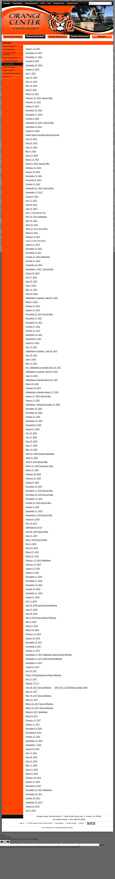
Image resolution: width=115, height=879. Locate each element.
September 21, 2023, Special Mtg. (40, 188)
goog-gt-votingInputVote (73, 847)
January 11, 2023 (33, 244)
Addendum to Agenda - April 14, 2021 (42, 371)
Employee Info (59, 3)
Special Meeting (44, 696)
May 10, (29, 696)
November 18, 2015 (34, 794)
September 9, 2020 (33, 425)
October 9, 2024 (32, 118)
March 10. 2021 (32, 384)
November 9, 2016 (33, 732)
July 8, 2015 (31, 810)
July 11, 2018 (31, 601)
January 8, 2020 (32, 482)
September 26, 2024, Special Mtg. (40, 123)
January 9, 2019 (32, 572)
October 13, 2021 (33, 331)
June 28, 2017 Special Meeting (38, 687)
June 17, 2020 (31, 445)
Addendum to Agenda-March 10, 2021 (42, 380)
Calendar (6, 3)
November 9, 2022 (33, 253)
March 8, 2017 (32, 716)
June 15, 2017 (31, 691)
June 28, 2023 (31, 205)
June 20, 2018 (31, 614)
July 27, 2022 (31, 277)
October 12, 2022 (33, 261)
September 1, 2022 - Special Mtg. (40, 269)
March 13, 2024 (32, 159)
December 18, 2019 (34, 486)
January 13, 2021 (33, 400)
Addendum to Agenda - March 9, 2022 (42, 298)
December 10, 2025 (34, 53)
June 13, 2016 (31, 761)
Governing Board (31, 3)
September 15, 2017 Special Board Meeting (44, 659)
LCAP (43, 3)
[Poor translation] (7, 842)
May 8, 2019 (31, 544)
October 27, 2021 (33, 326)
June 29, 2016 (31, 757)
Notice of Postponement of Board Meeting (43, 675)
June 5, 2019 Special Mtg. (36, 540)
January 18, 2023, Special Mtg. (36, 241)
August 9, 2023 (32, 196)
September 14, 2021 (34, 335)
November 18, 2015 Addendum (39, 790)
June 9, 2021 (31, 359)
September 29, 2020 (34, 421)
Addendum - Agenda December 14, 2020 (43, 404)
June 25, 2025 (31, 77)
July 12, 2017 (31, 679)
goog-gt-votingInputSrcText (38, 847)
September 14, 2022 (34, 265)
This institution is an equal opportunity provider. (57, 827)
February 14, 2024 (33, 168)
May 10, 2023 (31, 221)
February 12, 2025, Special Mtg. (39, 98)
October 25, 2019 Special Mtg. (38, 503)
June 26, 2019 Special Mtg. (37, 532)
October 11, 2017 (33, 650)
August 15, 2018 (33, 597)
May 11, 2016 (31, 765)
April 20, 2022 (32, 294)
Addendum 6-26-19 (34, 527)
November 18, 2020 (34, 413)
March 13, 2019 (32, 556)
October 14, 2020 (33, 417)
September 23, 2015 (34, 802)
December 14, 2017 (34, 642)
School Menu (17, 3)
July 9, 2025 (31, 73)
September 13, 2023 (34, 192)
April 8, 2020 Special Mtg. (37, 462)
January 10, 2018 (33, 638)
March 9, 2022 (32, 302)
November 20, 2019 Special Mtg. (39, 495)
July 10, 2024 (31, 139)
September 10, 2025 (34, 65)
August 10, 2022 (33, 273)
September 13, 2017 (34, 663)
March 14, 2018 (32, 630)
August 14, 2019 (33, 519)
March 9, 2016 (32, 773)
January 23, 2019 (33, 568)
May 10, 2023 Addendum (36, 217)
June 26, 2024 (31, 143)
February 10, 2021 (33, 388)
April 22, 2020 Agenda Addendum (40, 454)
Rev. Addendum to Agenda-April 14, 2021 (43, 367)
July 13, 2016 (31, 753)
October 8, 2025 (32, 61)
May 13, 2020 (31, 449)
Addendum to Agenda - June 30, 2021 (41, 351)
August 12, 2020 (33, 429)
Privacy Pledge (71, 823)
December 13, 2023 (34, 176)
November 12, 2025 (34, 57)
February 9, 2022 (33, 306)
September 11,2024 (34, 127)
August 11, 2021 (32, 343)
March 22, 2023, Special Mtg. (37, 229)
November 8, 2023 (33, 180)
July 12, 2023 (31, 200)
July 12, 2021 (31, 347)
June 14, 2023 (31, 209)
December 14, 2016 (34, 728)
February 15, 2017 (33, 720)
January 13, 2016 (33, 782)
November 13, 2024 (34, 114)
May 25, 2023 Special (34, 213)
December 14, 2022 (34, 249)
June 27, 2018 (31, 609)
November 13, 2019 (34, 499)
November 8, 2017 (33, 646)
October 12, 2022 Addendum (38, 257)
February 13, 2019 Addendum (38, 560)
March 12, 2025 (32, 94)
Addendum (43, 712)
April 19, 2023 (32, 225)
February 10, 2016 (33, 778)
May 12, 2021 (31, 363)
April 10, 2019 (32, 548)
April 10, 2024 (32, 155)
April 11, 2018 (32, 626)
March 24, (30, 704)
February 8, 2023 (33, 237)
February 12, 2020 (33, 478)
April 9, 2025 (31, 90)
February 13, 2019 (33, 564)
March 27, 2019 (32, 552)
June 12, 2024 (31, 147)
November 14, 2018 (34, 585)
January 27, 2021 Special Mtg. (38, 396)
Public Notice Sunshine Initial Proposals (42, 135)
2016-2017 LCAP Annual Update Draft (70, 687)
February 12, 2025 (33, 102)
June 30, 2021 (31, 355)
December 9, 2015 (33, 786)
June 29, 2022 (31, 281)
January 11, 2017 (33, 724)
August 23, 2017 (33, 667)
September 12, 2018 (34, 593)
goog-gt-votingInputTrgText (56, 847)
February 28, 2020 (33, 474)
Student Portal (72, 3)
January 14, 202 (32, 49)
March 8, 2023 (32, 233)
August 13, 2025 (33, 69)
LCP (49, 3)
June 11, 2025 (31, 81)
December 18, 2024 (34, 110)
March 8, (30, 712)
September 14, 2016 (34, 741)
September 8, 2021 (33, 339)
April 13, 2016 (32, 769)
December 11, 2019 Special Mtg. (39, 490)
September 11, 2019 (34, 511)
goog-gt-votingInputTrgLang (19, 847)
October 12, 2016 (33, 737)
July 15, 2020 (31, 437)
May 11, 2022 (31, 289)
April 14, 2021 (32, 376)
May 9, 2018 (31, 622)
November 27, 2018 (34, 581)
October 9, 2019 (32, 507)
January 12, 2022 (33, 310)
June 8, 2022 (31, 285)
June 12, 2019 (31, 536)
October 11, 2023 (33, 184)
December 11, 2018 (34, 577)
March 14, (30, 708)
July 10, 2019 (31, 523)
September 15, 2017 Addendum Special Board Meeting (49, 655)
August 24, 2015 (33, 806)
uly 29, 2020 (31, 433)
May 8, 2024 (31, 151)
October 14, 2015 (33, 798)
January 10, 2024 (33, 172)
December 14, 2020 (34, 408)
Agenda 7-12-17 (32, 683)
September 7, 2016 (33, 745)
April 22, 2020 (32, 458)
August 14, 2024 (33, 131)
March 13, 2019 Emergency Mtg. (39, 466)
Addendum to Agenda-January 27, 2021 (42, 392)
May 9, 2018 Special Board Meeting (41, 618)
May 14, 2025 (31, 86)
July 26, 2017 (31, 671)
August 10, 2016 (33, 749)
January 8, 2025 (32, 106)
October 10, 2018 (33, 589)
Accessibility (59, 823)
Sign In (21, 823)
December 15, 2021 (34, 318)
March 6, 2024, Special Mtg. (38, 164)
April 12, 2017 (32, 700)
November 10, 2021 (34, 322)
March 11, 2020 (32, 470)
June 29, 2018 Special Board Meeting (41, 605)
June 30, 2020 (31, 441)
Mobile (81, 823)
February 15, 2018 (33, 634)
